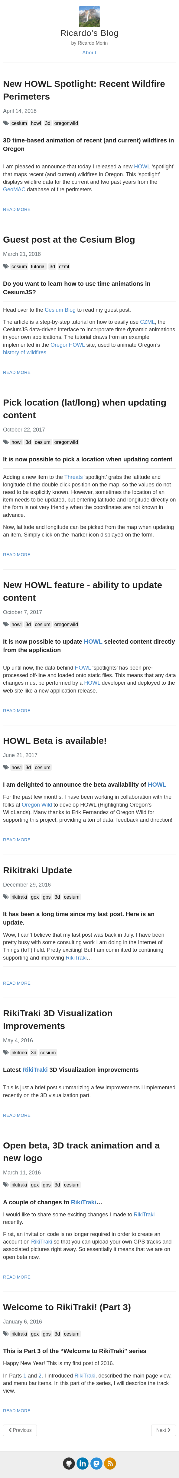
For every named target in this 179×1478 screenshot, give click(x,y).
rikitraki (19, 897)
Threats (73, 477)
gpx (35, 897)
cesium (19, 123)
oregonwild (66, 123)
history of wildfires (24, 352)
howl (36, 123)
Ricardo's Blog (89, 33)
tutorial (38, 266)
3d (47, 123)
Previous (20, 1430)
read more (17, 209)
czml (64, 266)
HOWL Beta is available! (55, 741)
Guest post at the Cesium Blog (69, 239)
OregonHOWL (67, 345)
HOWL (142, 167)
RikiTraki (76, 958)
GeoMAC (14, 189)
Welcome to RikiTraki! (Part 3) (67, 1307)
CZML (147, 322)
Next (163, 1430)
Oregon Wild (37, 805)
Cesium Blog (60, 310)
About (90, 52)
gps (46, 897)
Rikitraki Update (37, 870)
